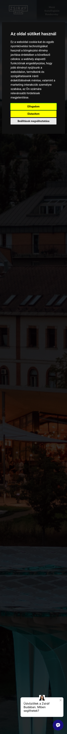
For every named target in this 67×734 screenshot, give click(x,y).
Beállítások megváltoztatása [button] (33, 121)
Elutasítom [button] (33, 113)
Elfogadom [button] (34, 106)
